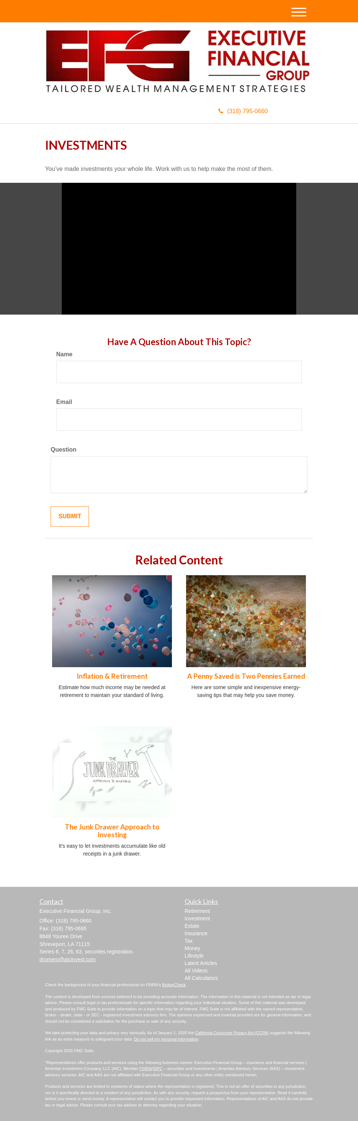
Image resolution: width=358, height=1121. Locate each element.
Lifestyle (194, 956)
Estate (192, 926)
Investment (197, 918)
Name (64, 354)
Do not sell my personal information (166, 1039)
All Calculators (201, 978)
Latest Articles (201, 963)
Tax (189, 941)
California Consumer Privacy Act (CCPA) (232, 1033)
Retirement (197, 911)
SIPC (158, 1068)
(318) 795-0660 (243, 111)
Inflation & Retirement (112, 676)
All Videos (196, 971)
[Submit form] (70, 516)
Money (192, 948)
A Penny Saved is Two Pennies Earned (246, 676)
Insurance (196, 933)
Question (63, 449)
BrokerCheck (174, 985)
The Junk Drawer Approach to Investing (112, 831)
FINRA (146, 1068)
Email (64, 402)
